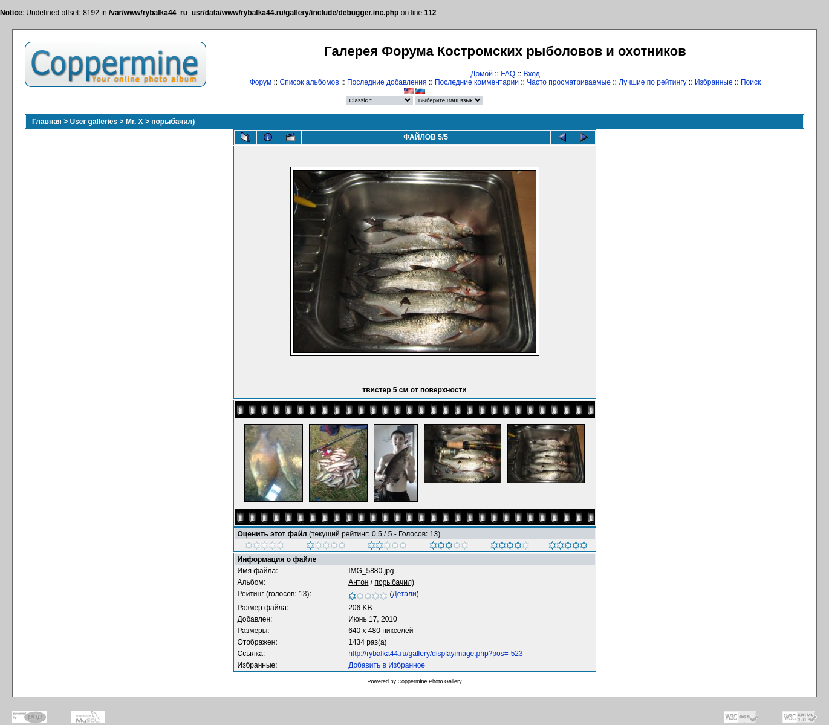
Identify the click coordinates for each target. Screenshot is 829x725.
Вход (532, 74)
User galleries (94, 121)
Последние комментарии (477, 82)
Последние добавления (387, 82)
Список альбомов (309, 82)
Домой (481, 74)
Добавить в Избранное (386, 665)
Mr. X (134, 121)
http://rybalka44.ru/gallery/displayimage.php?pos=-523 (435, 653)
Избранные (714, 82)
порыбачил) (173, 121)
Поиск (751, 82)
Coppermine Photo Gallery (429, 681)
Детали (404, 594)
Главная (47, 121)
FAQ (508, 74)
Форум (260, 82)
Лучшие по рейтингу (652, 82)
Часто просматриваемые (569, 82)
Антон (358, 582)
